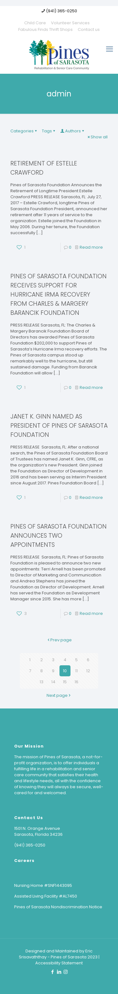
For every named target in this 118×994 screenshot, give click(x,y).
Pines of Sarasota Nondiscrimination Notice (58, 907)
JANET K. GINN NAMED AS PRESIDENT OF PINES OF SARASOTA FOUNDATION (59, 425)
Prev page (59, 640)
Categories (24, 131)
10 (65, 671)
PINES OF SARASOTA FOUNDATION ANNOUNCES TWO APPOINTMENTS (58, 535)
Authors (72, 131)
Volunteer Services (70, 23)
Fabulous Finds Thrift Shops (45, 29)
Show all (97, 137)
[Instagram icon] (65, 971)
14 (53, 682)
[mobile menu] (109, 49)
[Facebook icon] (52, 971)
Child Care (35, 23)
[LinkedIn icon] (59, 971)
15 (65, 682)
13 (41, 682)
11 (76, 671)
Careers (24, 861)
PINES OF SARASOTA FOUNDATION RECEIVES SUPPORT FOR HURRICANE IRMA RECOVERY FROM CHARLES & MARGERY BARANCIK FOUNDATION (58, 294)
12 (88, 671)
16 (76, 682)
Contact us (89, 29)
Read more (91, 247)
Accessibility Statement (59, 963)
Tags (49, 131)
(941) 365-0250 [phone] (61, 11)
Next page (59, 695)
